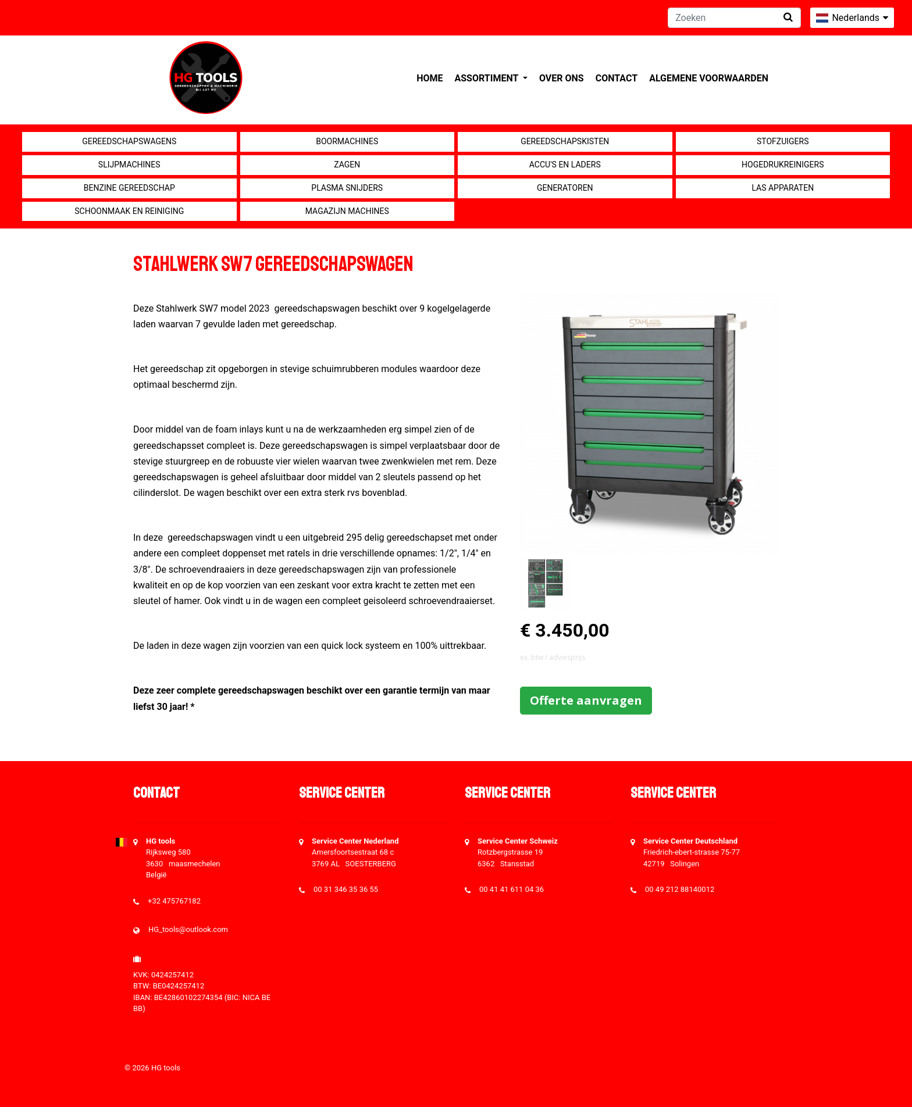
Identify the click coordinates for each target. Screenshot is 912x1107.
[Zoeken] (734, 18)
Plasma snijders (347, 187)
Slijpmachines (129, 164)
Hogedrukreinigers (783, 164)
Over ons (561, 78)
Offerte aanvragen (586, 700)
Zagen (347, 164)
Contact (616, 78)
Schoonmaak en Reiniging (129, 211)
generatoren (565, 187)
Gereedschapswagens (129, 141)
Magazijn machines (347, 211)
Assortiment (488, 78)
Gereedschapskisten (565, 141)
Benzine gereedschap (129, 187)
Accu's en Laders (565, 164)
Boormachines (347, 141)
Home (429, 78)
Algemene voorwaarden (708, 78)
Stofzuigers (783, 141)
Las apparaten (782, 187)
